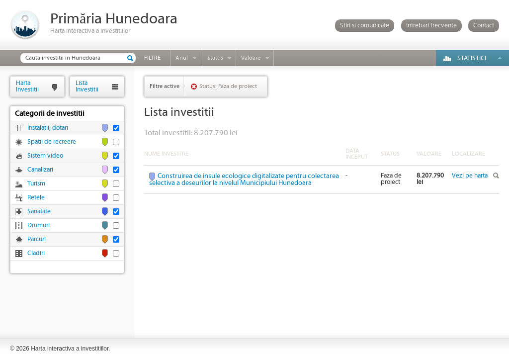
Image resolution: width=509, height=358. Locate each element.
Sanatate (39, 211)
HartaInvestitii (27, 86)
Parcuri (36, 239)
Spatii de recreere (51, 142)
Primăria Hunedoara (113, 19)
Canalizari (40, 170)
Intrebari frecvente (431, 25)
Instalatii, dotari (47, 128)
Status (215, 58)
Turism (36, 183)
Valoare (250, 58)
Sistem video (45, 156)
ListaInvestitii (87, 86)
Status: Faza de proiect (228, 86)
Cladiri (36, 253)
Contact (483, 25)
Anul (181, 58)
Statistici (471, 58)
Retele (36, 197)
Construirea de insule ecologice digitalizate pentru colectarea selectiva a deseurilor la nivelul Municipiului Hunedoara (244, 179)
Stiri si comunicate (364, 25)
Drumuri (38, 225)
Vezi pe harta (470, 176)
